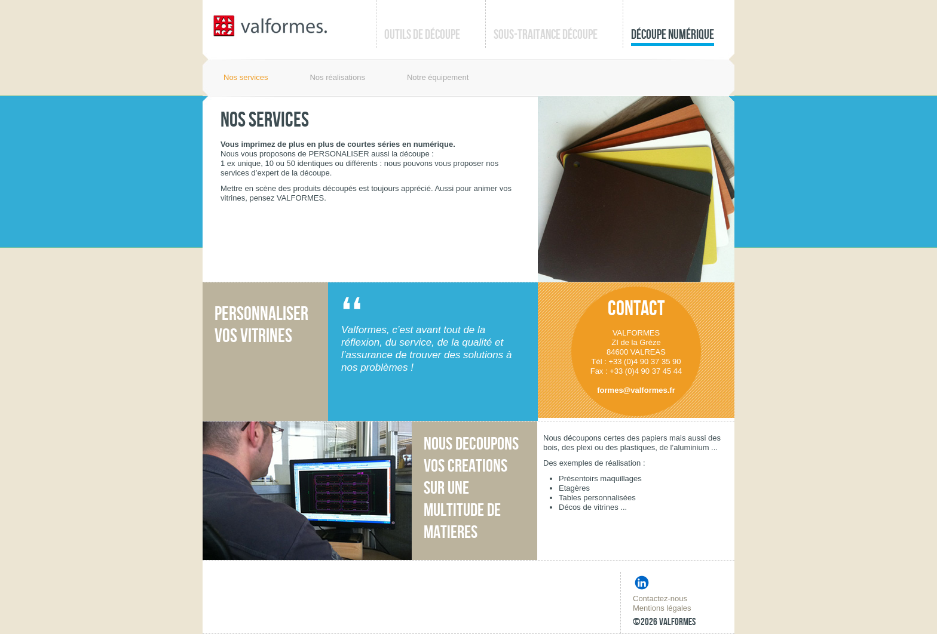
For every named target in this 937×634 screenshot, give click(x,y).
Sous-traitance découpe (546, 35)
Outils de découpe (422, 35)
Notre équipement (437, 77)
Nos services (245, 77)
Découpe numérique (672, 35)
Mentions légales (662, 608)
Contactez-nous (660, 598)
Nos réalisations (337, 77)
